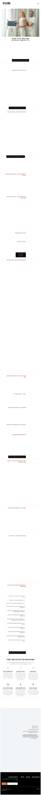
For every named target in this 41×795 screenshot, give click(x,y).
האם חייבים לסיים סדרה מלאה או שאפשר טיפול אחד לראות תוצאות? (16, 636)
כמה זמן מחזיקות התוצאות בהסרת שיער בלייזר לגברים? (16, 624)
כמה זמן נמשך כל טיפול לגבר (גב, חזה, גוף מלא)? (16, 640)
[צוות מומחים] (33, 668)
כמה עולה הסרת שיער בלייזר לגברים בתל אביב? (17, 596)
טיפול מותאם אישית (20, 688)
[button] (38, 4)
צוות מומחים (33, 671)
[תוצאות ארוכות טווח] (8, 684)
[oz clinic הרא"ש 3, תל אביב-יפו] (20, 756)
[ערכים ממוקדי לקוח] (8, 668)
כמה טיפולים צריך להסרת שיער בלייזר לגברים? (15, 603)
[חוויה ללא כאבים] (20, 668)
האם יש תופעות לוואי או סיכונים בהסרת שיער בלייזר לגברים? (16, 632)
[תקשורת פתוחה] (33, 684)
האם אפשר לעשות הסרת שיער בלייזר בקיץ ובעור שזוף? (16, 628)
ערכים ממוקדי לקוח (8, 671)
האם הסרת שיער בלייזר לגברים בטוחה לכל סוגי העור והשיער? (16, 607)
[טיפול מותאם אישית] (20, 684)
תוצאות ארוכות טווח (8, 688)
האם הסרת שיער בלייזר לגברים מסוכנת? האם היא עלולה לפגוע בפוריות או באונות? (16, 619)
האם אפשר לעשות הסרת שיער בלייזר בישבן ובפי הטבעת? (16, 615)
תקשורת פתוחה (33, 688)
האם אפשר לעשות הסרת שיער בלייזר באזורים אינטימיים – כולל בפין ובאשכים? (16, 611)
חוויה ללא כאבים (20, 671)
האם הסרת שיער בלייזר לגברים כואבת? (16, 600)
